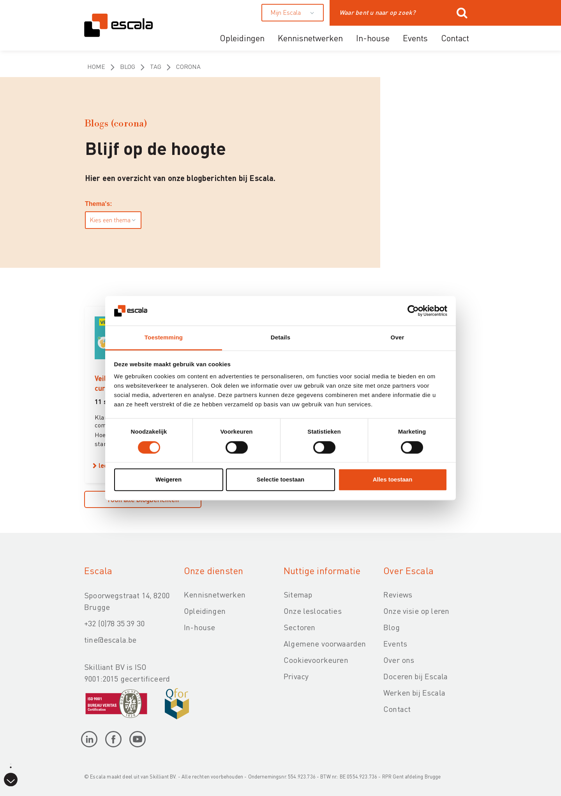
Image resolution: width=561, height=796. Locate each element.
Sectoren (299, 627)
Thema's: (98, 203)
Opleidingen (242, 37)
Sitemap (298, 594)
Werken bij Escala (414, 692)
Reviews (397, 594)
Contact (455, 37)
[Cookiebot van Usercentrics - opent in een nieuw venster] (413, 310)
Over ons (398, 660)
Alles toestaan (393, 479)
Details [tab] (280, 337)
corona (188, 66)
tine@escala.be (110, 639)
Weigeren (168, 479)
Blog (127, 66)
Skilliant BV (162, 776)
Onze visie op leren (416, 611)
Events (415, 37)
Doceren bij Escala (415, 676)
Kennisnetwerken (310, 37)
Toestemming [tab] (164, 337)
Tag (155, 66)
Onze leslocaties (313, 611)
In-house (373, 37)
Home (96, 66)
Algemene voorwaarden (325, 643)
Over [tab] (397, 337)
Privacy (296, 676)
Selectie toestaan (281, 479)
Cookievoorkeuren (316, 660)
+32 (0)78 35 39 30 (114, 623)
